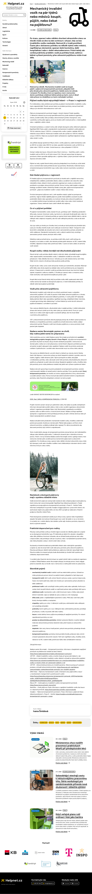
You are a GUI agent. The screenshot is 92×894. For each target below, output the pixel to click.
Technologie (6, 42)
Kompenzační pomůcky (10, 72)
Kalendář (5, 65)
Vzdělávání (6, 76)
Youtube (18, 166)
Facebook (9, 166)
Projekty (5, 83)
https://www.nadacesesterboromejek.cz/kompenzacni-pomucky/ (51, 654)
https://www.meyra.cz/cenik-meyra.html (43, 685)
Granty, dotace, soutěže (10, 58)
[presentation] (41, 747)
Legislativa (6, 31)
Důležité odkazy (7, 80)
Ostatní (5, 45)
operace (63, 722)
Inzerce (5, 69)
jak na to (51, 722)
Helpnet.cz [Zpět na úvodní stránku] (16, 3)
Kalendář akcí (14, 98)
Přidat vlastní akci (15, 128)
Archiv (4, 90)
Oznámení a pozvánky (9, 54)
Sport (4, 35)
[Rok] (16, 102)
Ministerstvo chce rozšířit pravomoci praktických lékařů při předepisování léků (71, 745)
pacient (69, 722)
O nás (4, 87)
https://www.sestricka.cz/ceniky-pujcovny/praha (60, 690)
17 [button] (4, 118)
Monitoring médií (8, 62)
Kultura (5, 38)
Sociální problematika (10, 24)
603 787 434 (36, 883)
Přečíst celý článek (61, 763)
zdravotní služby (77, 722)
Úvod (31, 4)
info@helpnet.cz (48, 883)
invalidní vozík (43, 722)
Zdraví (4, 27)
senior (57, 722)
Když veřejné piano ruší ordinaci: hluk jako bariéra (69, 816)
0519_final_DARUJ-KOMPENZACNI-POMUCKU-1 (45, 399)
